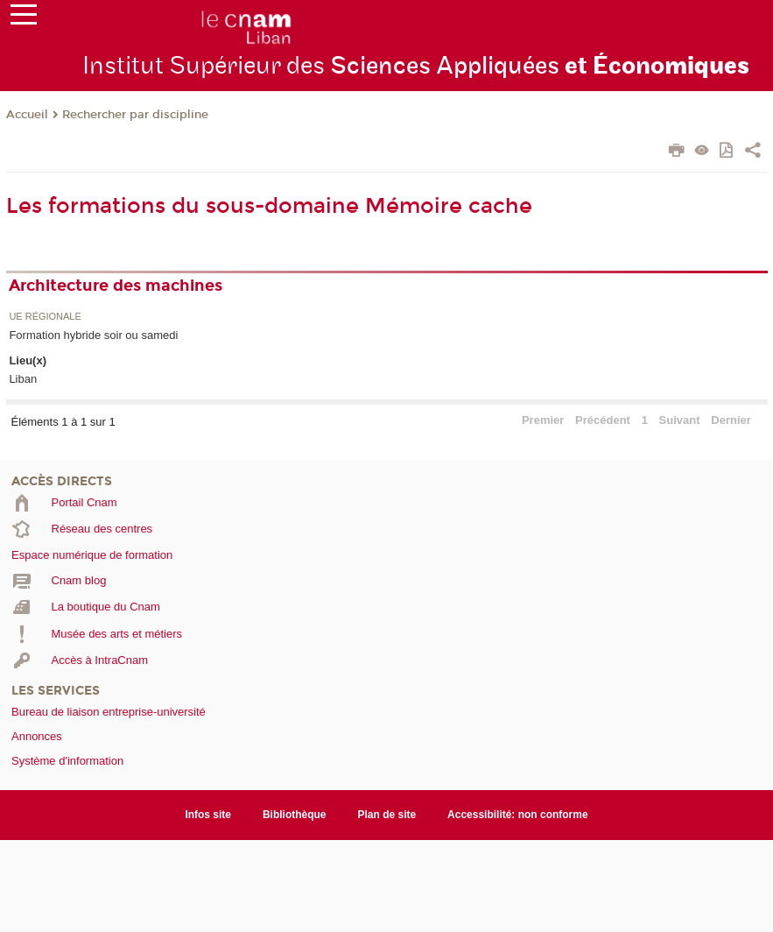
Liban (23, 378)
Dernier (731, 420)
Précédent (602, 420)
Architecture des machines (115, 285)
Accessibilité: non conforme (517, 814)
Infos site (208, 814)
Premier (543, 420)
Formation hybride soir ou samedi (93, 335)
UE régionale (45, 316)
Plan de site (387, 814)
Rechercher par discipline (135, 115)
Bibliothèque (295, 814)
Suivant (679, 420)
